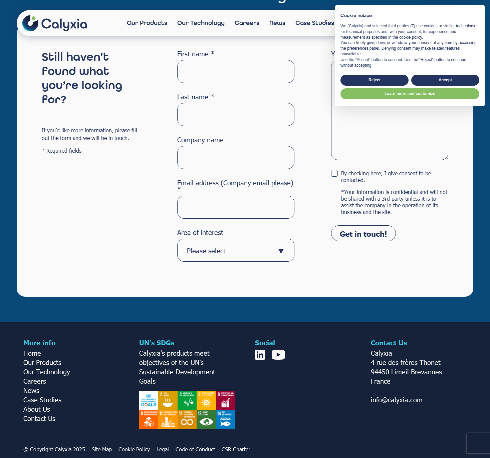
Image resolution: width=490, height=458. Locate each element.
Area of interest (200, 232)
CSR (227, 449)
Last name (195, 96)
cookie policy (410, 384)
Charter (241, 449)
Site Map (102, 449)
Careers (247, 23)
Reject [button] (375, 426)
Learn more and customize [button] (410, 440)
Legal (163, 449)
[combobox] (235, 250)
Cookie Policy (134, 449)
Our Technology (201, 23)
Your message (352, 53)
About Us (357, 23)
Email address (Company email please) (235, 185)
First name (195, 53)
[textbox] (229, 250)
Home (32, 352)
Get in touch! (363, 233)
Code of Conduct (195, 449)
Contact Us (439, 23)
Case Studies (314, 23)
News (277, 23)
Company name (200, 139)
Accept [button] (445, 426)
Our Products (147, 23)
